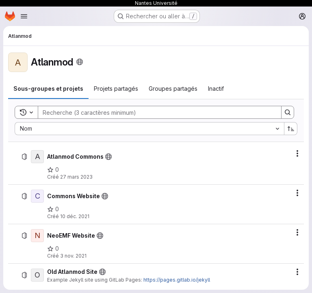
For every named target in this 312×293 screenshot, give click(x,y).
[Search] (156, 112)
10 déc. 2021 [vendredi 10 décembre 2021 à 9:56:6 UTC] (74, 216)
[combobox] (149, 128)
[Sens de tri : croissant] (290, 128)
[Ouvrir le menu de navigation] (23, 16)
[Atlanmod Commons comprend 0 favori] (53, 169)
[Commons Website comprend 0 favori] (53, 209)
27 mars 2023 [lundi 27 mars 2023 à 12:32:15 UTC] (76, 177)
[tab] (48, 89)
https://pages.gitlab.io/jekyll (176, 280)
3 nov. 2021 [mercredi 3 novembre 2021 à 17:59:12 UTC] (73, 256)
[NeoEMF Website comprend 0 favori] (53, 248)
